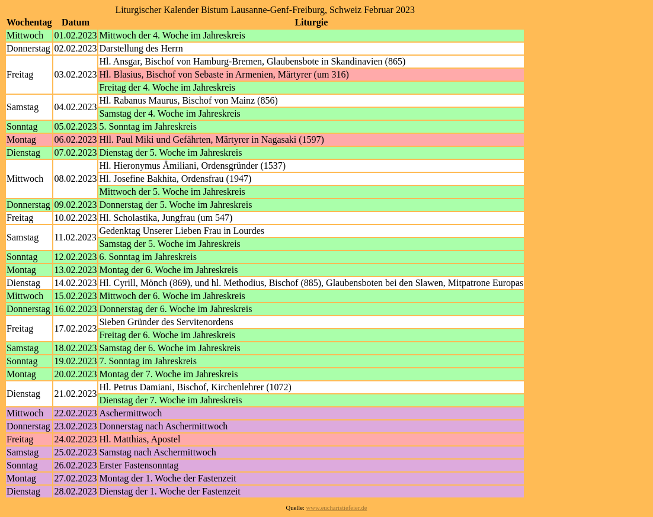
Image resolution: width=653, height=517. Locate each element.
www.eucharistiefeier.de (336, 508)
